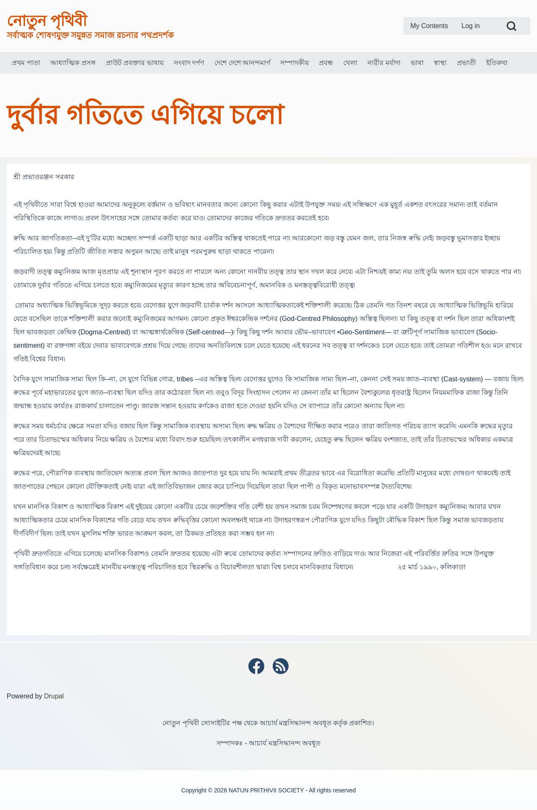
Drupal (54, 696)
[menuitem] (429, 26)
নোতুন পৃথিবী (47, 20)
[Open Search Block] (511, 26)
